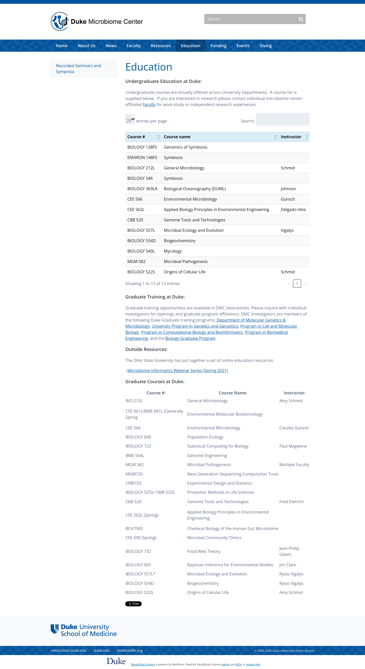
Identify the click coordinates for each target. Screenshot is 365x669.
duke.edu (102, 650)
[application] (182, 46)
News (111, 45)
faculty (149, 104)
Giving (266, 45)
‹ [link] (288, 283)
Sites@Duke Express (143, 664)
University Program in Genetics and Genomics (195, 326)
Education (190, 45)
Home (61, 45)
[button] (158, 137)
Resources (161, 45)
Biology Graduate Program (190, 338)
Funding (218, 45)
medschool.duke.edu (68, 650)
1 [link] (297, 283)
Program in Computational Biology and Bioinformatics (192, 332)
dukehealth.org (130, 650)
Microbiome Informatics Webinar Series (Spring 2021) (178, 370)
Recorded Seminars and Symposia (78, 68)
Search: (248, 121)
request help (253, 664)
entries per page (151, 121)
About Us (87, 45)
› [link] (305, 283)
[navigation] (182, 46)
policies (225, 664)
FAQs (238, 664)
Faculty (134, 45)
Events (242, 45)
